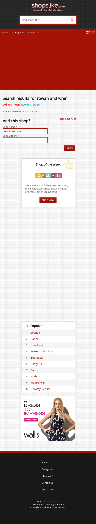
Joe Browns (38, 382)
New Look (37, 345)
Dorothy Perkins (41, 389)
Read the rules (68, 118)
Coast (34, 370)
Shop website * (11, 135)
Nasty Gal (37, 364)
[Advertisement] (48, 63)
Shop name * (10, 126)
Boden (35, 339)
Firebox (35, 376)
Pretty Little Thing (42, 351)
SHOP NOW (48, 200)
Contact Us (47, 482)
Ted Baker (37, 357)
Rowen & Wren (30, 104)
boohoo (35, 332)
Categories (18, 32)
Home (5, 32)
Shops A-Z (33, 32)
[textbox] (48, 20)
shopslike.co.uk (51, 501)
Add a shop (48, 489)
